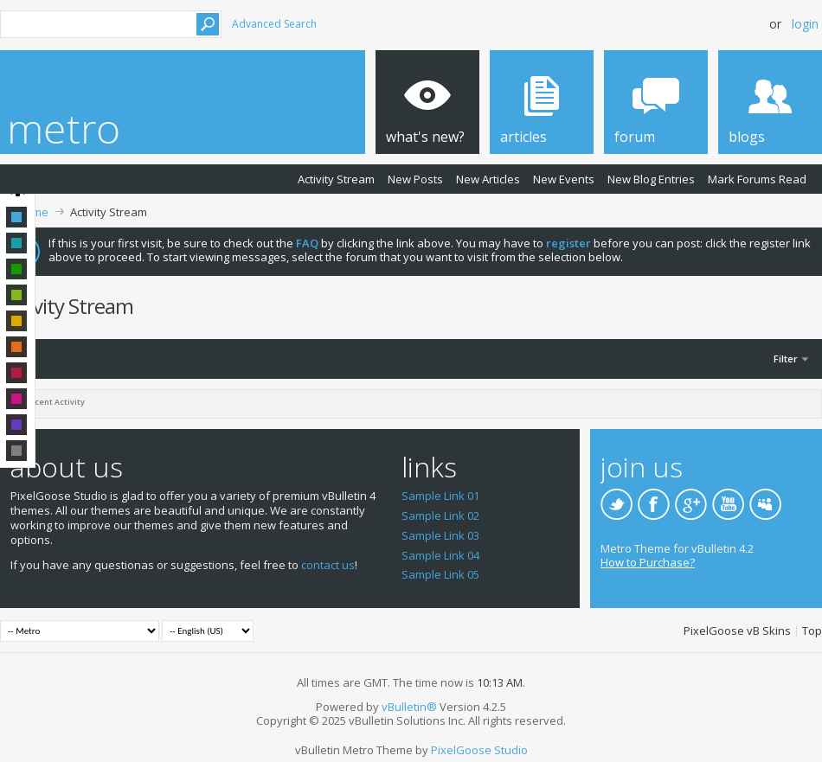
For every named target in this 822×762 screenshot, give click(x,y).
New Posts (415, 179)
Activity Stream (336, 179)
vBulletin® (409, 706)
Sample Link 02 (440, 515)
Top (812, 630)
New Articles (488, 179)
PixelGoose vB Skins (737, 630)
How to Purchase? (647, 562)
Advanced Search (274, 23)
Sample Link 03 (440, 535)
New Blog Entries (651, 179)
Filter (786, 358)
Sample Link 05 (440, 574)
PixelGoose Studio (479, 750)
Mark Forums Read (757, 179)
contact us (328, 565)
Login (805, 24)
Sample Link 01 (440, 495)
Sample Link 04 (440, 555)
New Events (563, 179)
